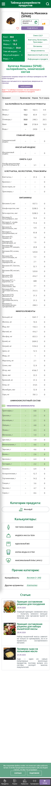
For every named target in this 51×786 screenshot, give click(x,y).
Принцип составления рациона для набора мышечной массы (29, 626)
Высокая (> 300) (34, 578)
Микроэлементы (38, 51)
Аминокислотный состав (38, 55)
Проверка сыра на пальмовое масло (27, 650)
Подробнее (34, 773)
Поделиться (32, 28)
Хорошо (18, 773)
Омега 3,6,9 (37, 35)
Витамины (37, 46)
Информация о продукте (38, 59)
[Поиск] (47, 4)
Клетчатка (32, 585)
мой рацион (25, 86)
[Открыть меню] (3, 4)
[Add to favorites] (17, 28)
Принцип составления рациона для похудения (31, 602)
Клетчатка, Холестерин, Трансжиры (37, 41)
